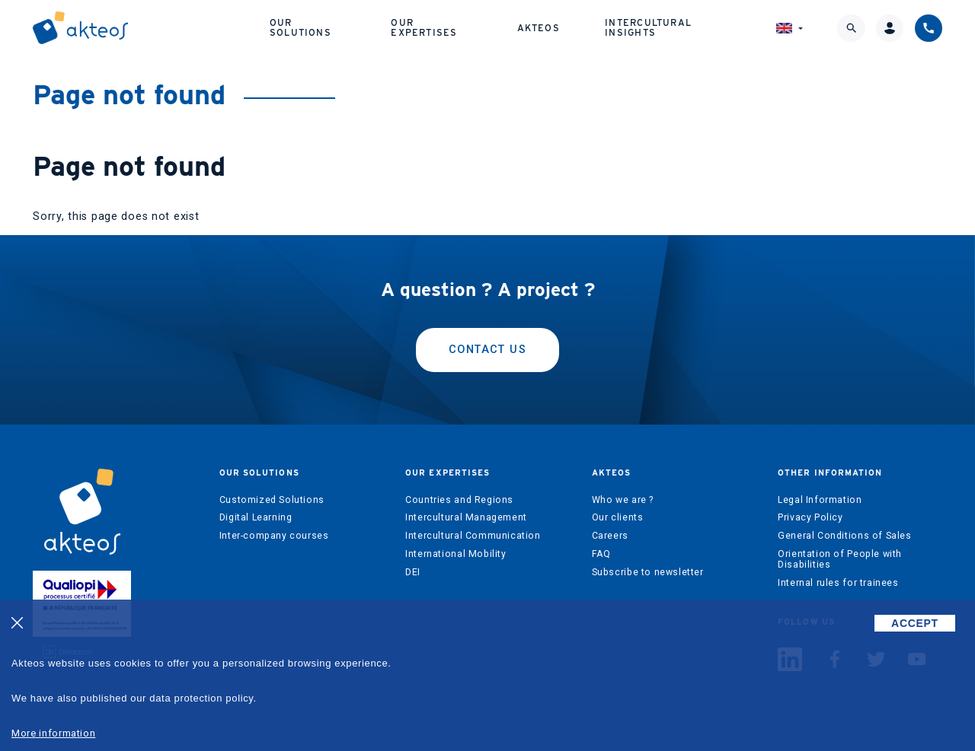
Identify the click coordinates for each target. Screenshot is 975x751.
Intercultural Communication (473, 535)
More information (53, 733)
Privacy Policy (810, 517)
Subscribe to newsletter (648, 572)
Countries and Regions (459, 500)
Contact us (487, 349)
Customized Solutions (271, 500)
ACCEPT (914, 623)
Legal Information (820, 500)
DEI (412, 572)
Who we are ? (623, 500)
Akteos (538, 27)
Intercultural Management (466, 517)
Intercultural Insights (648, 27)
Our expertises (424, 27)
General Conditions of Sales (845, 535)
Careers (610, 535)
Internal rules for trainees (838, 583)
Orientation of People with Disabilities (840, 559)
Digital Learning (255, 517)
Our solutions (300, 27)
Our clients (618, 517)
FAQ (601, 554)
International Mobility (455, 554)
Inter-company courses (274, 535)
